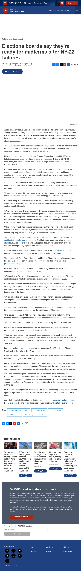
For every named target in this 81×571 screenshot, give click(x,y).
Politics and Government (12, 39)
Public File (66, 547)
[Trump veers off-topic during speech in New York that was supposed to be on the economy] (10, 445)
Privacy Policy (67, 552)
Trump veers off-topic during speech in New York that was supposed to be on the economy (10, 460)
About (32, 547)
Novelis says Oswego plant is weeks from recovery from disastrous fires (40, 458)
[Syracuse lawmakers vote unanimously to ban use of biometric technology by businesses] (70, 445)
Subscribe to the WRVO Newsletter (18, 526)
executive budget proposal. (64, 400)
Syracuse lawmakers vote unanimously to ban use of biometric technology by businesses (70, 460)
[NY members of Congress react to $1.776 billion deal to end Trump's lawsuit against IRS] (25, 445)
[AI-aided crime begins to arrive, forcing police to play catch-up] (55, 445)
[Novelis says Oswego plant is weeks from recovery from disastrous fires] (40, 445)
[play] (5, 10)
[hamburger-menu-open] (5, 3)
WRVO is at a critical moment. (33, 489)
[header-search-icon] (62, 3)
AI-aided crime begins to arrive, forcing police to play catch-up (55, 456)
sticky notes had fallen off (54, 230)
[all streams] (78, 10)
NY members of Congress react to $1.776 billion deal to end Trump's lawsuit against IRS (25, 460)
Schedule (33, 552)
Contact (48, 552)
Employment (50, 547)
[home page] (15, 3)
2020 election (14, 415)
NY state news (55, 410)
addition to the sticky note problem (18, 240)
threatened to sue (63, 250)
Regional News (39, 410)
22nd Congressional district (35, 415)
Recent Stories (12, 439)
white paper (27, 348)
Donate (72, 3)
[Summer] (40, 24)
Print (76, 64)
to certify (59, 130)
